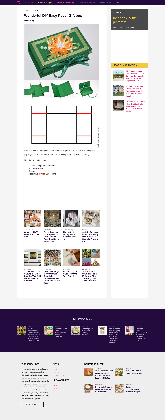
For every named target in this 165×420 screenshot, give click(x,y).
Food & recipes (45, 3)
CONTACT (56, 372)
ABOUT (55, 369)
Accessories (105, 3)
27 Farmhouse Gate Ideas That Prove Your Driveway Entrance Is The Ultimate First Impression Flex (135, 76)
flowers (42, 174)
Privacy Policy (130, 27)
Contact (122, 27)
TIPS (118, 3)
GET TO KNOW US (32, 404)
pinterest (119, 22)
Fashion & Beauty (87, 3)
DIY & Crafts (28, 3)
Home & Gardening (65, 3)
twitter (133, 18)
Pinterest (56, 388)
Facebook (56, 385)
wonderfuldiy (30, 21)
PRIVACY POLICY (59, 375)
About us (115, 27)
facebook (120, 18)
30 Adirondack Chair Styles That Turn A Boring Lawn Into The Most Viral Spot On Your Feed (135, 91)
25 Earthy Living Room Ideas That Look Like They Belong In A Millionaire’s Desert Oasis (135, 106)
